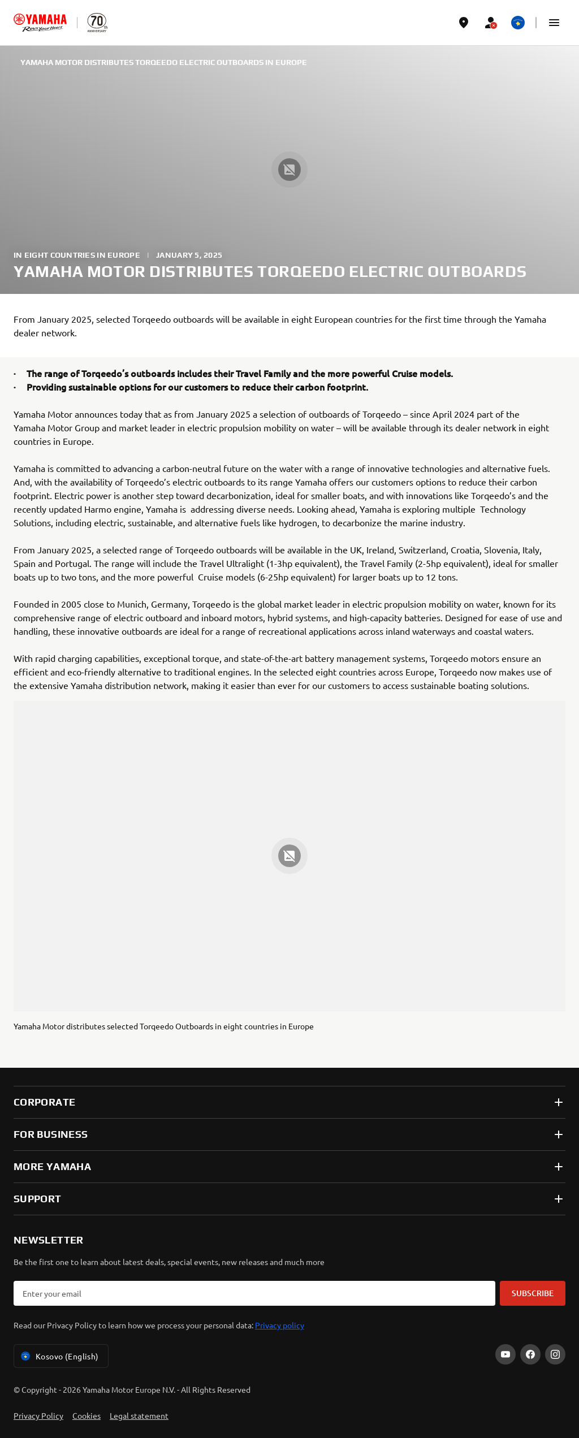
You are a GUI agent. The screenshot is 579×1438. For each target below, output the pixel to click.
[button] (554, 22)
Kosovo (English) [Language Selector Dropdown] (59, 1356)
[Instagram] (555, 1354)
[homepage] (40, 22)
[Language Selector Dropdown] (518, 22)
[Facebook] (530, 1354)
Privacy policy (279, 1325)
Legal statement (139, 1415)
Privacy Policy (38, 1415)
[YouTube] (505, 1354)
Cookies (86, 1415)
